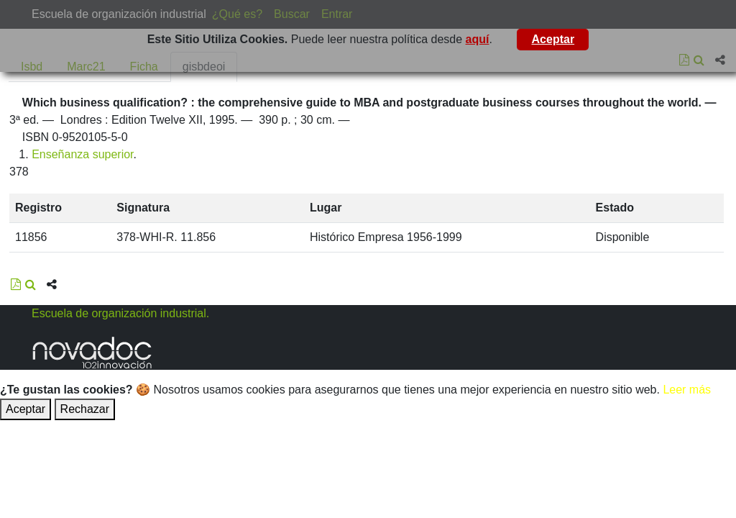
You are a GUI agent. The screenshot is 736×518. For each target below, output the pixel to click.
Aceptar (553, 39)
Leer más (687, 389)
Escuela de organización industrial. (120, 313)
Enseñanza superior (82, 154)
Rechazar (84, 409)
